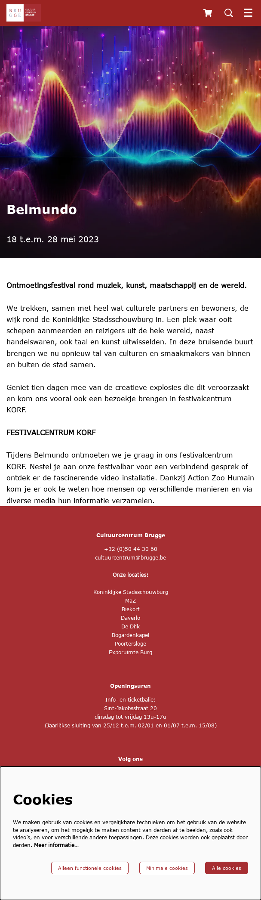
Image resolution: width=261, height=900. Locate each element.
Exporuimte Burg (130, 652)
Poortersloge (130, 643)
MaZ (130, 600)
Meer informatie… (56, 845)
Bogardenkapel (130, 635)
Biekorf (130, 609)
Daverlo (130, 618)
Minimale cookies (167, 868)
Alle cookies (226, 868)
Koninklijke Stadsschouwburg (130, 592)
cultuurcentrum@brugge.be (130, 557)
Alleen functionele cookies (90, 868)
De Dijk (130, 626)
